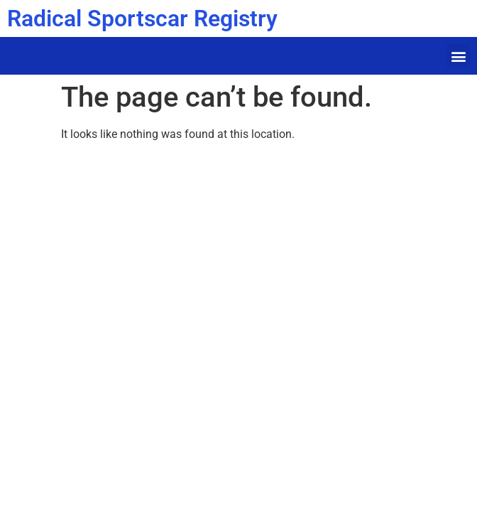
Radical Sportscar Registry (142, 18)
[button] (458, 56)
